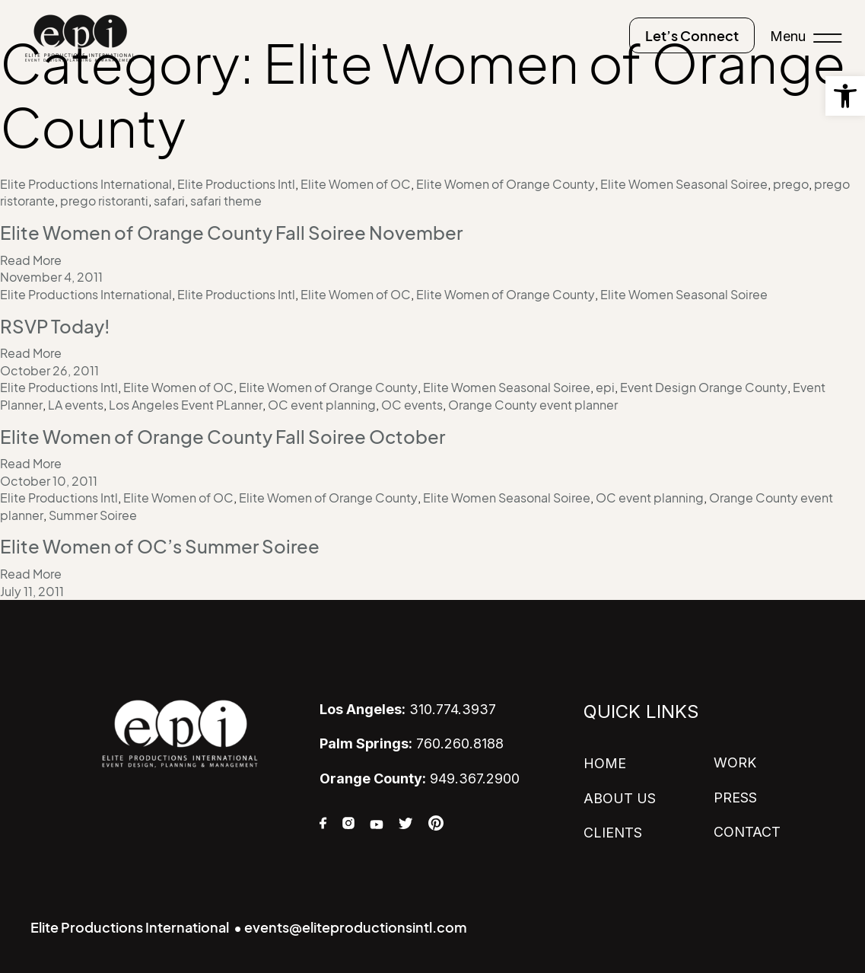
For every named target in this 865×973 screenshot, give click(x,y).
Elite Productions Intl (236, 184)
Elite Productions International (86, 184)
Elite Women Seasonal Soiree (684, 184)
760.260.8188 (412, 743)
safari (169, 201)
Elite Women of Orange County (505, 184)
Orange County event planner (533, 404)
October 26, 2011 (49, 370)
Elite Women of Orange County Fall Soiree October (222, 436)
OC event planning (322, 404)
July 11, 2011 (32, 590)
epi (605, 387)
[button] (845, 96)
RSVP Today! (55, 326)
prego (791, 184)
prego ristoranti (104, 201)
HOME (605, 763)
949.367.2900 (420, 778)
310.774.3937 (408, 709)
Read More (31, 260)
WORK (735, 762)
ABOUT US (620, 798)
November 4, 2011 (51, 277)
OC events (412, 404)
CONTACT (747, 831)
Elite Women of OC (356, 184)
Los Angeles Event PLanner (185, 404)
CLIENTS (613, 832)
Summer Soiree (93, 514)
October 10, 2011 (48, 480)
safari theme (226, 201)
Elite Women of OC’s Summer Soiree (160, 546)
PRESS (735, 797)
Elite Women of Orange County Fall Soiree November (231, 233)
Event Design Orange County (703, 387)
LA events (75, 404)
